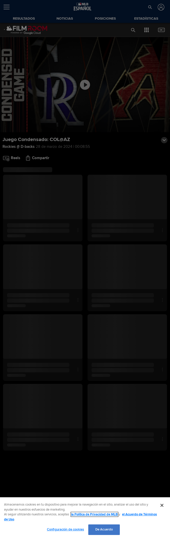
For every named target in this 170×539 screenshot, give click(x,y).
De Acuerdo (104, 529)
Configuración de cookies (65, 529)
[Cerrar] (161, 505)
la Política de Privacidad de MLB (94, 514)
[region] (85, 518)
